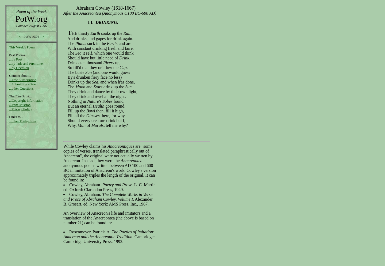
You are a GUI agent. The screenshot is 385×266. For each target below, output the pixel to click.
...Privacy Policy (20, 109)
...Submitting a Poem (23, 84)
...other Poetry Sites (22, 121)
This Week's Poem (22, 47)
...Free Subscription (22, 80)
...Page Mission (19, 105)
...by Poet (15, 59)
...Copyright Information (26, 100)
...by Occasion (19, 68)
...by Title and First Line (26, 64)
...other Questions (21, 88)
